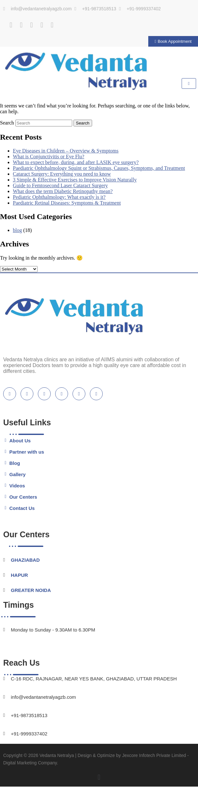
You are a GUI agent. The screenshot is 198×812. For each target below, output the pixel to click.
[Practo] (52, 25)
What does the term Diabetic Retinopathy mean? (63, 191)
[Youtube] (31, 25)
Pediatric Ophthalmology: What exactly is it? (59, 197)
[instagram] (79, 393)
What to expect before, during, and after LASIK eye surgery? (76, 162)
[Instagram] (41, 25)
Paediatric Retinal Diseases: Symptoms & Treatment (67, 203)
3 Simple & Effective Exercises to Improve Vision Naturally (75, 179)
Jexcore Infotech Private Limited (154, 755)
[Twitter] (21, 25)
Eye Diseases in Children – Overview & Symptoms (65, 150)
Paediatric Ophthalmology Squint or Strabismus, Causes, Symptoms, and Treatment (99, 168)
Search (7, 122)
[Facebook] (11, 25)
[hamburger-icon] (189, 83)
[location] (96, 393)
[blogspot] (61, 393)
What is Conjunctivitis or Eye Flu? (48, 156)
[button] (99, 777)
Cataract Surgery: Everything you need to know (62, 174)
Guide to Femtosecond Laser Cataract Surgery (60, 185)
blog (17, 230)
